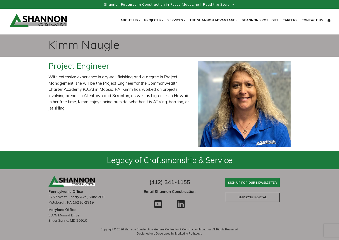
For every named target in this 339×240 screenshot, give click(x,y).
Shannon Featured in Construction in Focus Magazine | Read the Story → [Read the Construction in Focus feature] (169, 4)
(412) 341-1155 (169, 182)
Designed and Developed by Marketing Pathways (169, 233)
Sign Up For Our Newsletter (252, 182)
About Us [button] (129, 20)
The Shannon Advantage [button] (212, 20)
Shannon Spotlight (260, 20)
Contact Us (312, 20)
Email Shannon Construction (169, 191)
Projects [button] (152, 20)
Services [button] (175, 20)
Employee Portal (252, 197)
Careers (290, 20)
